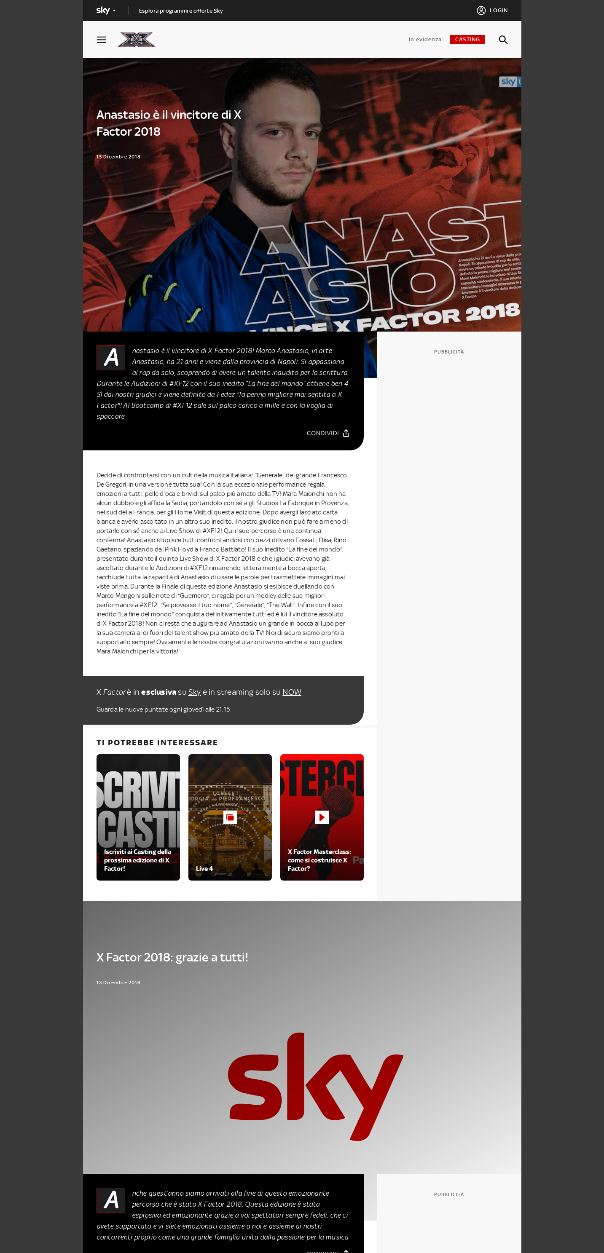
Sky (194, 692)
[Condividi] (328, 433)
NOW (291, 692)
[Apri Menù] (107, 40)
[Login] (492, 10)
